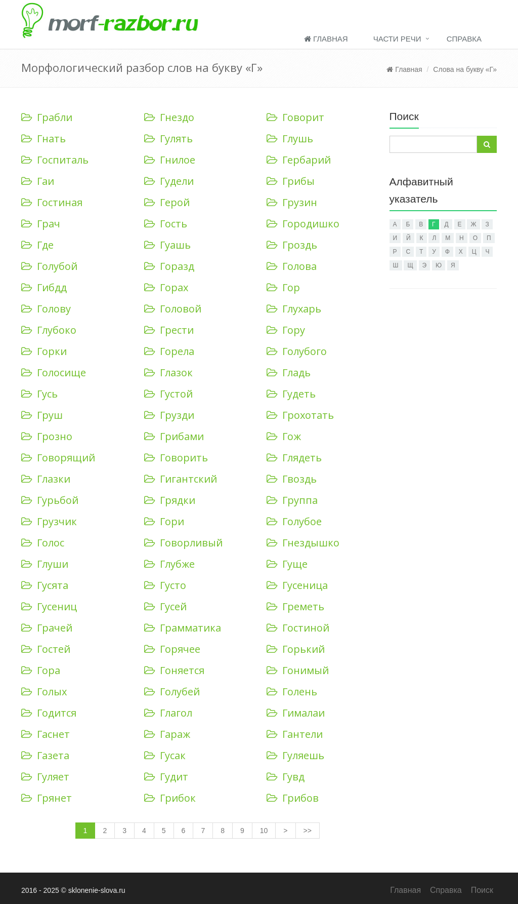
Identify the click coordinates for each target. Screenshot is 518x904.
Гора (40, 670)
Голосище (53, 372)
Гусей (165, 606)
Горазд (169, 266)
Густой (168, 394)
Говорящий (58, 457)
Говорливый (183, 542)
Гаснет (45, 734)
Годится (48, 713)
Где (37, 245)
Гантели (295, 734)
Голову (46, 309)
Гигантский (180, 479)
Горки (44, 351)
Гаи (37, 181)
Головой (172, 309)
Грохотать (300, 415)
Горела (169, 351)
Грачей (46, 628)
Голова (292, 266)
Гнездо (169, 117)
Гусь (39, 394)
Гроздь (292, 245)
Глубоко (48, 330)
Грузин (292, 202)
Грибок (170, 798)
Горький (296, 649)
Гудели (169, 181)
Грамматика (182, 628)
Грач (40, 223)
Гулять (168, 138)
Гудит (166, 776)
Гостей (45, 649)
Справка (464, 38)
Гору (286, 330)
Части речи (397, 38)
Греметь (295, 606)
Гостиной (298, 628)
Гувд (286, 776)
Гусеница (297, 585)
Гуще (287, 564)
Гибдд (44, 287)
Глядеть (294, 457)
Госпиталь (55, 160)
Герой (167, 202)
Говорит (295, 117)
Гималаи (296, 713)
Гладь (289, 372)
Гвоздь (292, 479)
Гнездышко (303, 542)
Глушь (290, 138)
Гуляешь (295, 755)
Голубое (294, 521)
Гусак (165, 755)
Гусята (44, 585)
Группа (292, 500)
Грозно (46, 436)
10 (264, 831)
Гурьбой (49, 500)
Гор (283, 287)
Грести (169, 330)
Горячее (172, 649)
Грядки (169, 500)
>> (308, 831)
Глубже (169, 564)
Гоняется (174, 670)
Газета (45, 755)
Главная (326, 38)
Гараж (167, 734)
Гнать (43, 138)
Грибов (293, 798)
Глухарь (294, 309)
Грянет (46, 798)
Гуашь (167, 245)
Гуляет (45, 776)
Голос (42, 542)
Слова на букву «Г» (465, 69)
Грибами (174, 436)
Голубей (172, 691)
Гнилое (169, 160)
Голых (44, 691)
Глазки (45, 479)
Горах (166, 287)
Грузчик (49, 521)
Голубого (297, 351)
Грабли (46, 117)
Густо (165, 585)
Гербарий (299, 160)
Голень (292, 691)
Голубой (49, 266)
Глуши (44, 564)
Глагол (168, 713)
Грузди (169, 415)
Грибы (291, 181)
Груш (42, 415)
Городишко (303, 223)
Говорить (176, 457)
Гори (164, 521)
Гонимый (298, 670)
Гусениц (49, 606)
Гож (284, 436)
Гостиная (51, 202)
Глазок (168, 372)
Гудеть (291, 394)
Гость (165, 223)
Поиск (482, 890)
